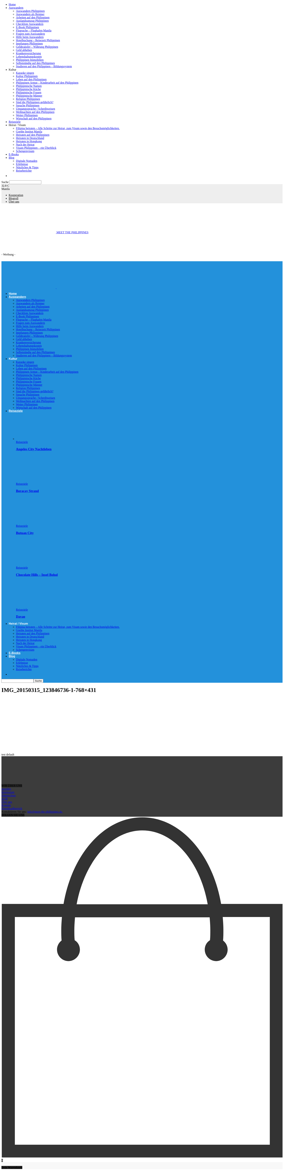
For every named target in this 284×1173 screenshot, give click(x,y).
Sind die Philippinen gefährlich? (34, 102)
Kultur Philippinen (27, 76)
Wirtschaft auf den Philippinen (33, 118)
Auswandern (16, 7)
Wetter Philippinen (27, 115)
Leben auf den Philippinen (31, 79)
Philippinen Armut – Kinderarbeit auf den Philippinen (47, 82)
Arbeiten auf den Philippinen (32, 17)
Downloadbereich (11, 808)
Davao (20, 616)
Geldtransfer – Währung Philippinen (37, 46)
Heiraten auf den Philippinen (32, 134)
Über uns (14, 201)
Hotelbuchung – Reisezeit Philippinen (38, 40)
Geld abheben (24, 50)
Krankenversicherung (28, 53)
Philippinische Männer (29, 95)
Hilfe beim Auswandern (30, 37)
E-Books (14, 154)
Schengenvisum (25, 151)
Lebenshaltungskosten (29, 56)
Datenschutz (8, 795)
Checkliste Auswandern (29, 24)
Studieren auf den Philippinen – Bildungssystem (44, 66)
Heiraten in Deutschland (30, 138)
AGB (4, 798)
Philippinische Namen (29, 85)
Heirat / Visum (17, 125)
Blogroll (13, 198)
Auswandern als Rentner (30, 14)
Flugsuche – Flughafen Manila (33, 30)
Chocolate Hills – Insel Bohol (37, 575)
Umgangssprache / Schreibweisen (35, 108)
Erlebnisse (22, 164)
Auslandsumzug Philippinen (32, 20)
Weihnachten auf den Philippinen (35, 112)
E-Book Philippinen (27, 27)
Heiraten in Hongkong (29, 141)
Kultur (12, 69)
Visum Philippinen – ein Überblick (36, 147)
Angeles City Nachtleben (33, 449)
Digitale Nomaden (26, 160)
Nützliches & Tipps (27, 167)
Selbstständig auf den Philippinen (35, 63)
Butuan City (25, 533)
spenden (6, 788)
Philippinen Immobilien (29, 59)
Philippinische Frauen (28, 92)
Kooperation (16, 195)
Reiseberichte (24, 170)
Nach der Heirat (25, 144)
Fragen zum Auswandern (30, 33)
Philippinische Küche (28, 89)
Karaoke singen (25, 72)
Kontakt (6, 805)
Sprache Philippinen (27, 105)
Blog (11, 157)
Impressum (7, 792)
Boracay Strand (27, 491)
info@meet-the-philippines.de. (45, 811)
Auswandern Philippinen (30, 10)
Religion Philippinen (28, 98)
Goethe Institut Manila (29, 131)
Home (12, 4)
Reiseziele (15, 121)
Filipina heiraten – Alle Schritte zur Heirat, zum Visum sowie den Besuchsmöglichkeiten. (68, 128)
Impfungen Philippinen (29, 43)
